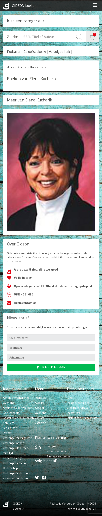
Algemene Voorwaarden (17, 408)
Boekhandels (11, 413)
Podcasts (14, 51)
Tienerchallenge (12, 458)
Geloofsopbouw (35, 51)
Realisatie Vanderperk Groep (67, 503)
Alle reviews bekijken (59, 456)
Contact (39, 418)
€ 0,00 (94, 34)
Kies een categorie (23, 20)
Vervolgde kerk (59, 51)
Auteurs (21, 67)
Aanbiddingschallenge (16, 397)
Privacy (7, 433)
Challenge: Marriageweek (18, 438)
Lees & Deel (10, 428)
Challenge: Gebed (13, 443)
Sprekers (8, 423)
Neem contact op (25, 302)
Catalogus (40, 423)
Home (10, 67)
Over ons (8, 403)
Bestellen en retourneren (18, 418)
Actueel (39, 408)
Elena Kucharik (38, 67)
